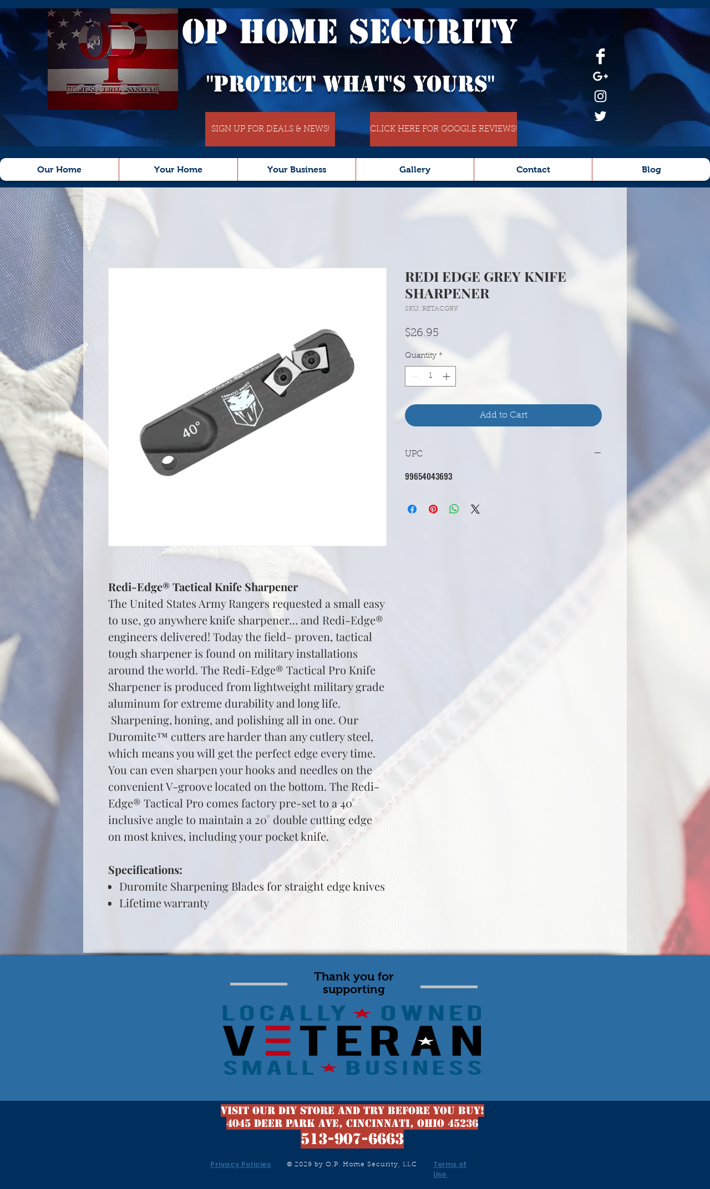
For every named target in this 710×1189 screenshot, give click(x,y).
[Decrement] (413, 376)
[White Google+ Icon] (600, 76)
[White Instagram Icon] (600, 96)
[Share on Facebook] (412, 509)
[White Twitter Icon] (600, 116)
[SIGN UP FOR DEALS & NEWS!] (270, 129)
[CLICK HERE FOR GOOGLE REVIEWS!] (443, 129)
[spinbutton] (430, 376)
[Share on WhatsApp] (454, 509)
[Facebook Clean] (600, 56)
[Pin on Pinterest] (433, 509)
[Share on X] (475, 509)
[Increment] (447, 376)
